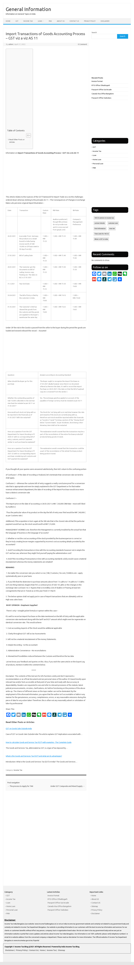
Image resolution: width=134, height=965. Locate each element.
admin (10, 44)
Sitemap (61, 950)
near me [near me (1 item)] (112, 228)
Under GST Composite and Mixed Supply (67, 786)
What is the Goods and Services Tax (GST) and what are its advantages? (34, 756)
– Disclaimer (95, 913)
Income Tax (28, 21)
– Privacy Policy (96, 910)
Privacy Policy (90, 21)
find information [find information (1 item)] (100, 228)
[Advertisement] (18, 89)
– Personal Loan (97, 163)
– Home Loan (96, 159)
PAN (50, 21)
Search (94, 32)
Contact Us (74, 21)
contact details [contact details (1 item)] (100, 223)
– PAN (94, 168)
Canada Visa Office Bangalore (103, 94)
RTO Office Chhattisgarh (101, 85)
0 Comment (82, 44)
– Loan (94, 155)
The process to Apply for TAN (20, 786)
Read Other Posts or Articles (17, 141)
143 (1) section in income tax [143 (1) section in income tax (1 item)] (104, 218)
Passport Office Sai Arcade (102, 89)
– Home (93, 896)
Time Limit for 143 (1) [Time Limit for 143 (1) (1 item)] (102, 234)
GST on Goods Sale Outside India (19, 729)
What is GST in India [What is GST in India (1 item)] (101, 239)
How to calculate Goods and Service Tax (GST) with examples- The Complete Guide (38, 742)
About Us (60, 21)
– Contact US (95, 903)
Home (8, 21)
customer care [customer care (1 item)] (113, 223)
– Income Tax (96, 151)
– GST (94, 147)
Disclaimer (105, 21)
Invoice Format (97, 81)
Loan (40, 21)
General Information (28, 9)
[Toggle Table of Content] (27, 135)
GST (17, 21)
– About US (94, 899)
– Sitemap (94, 906)
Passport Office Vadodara (101, 98)
